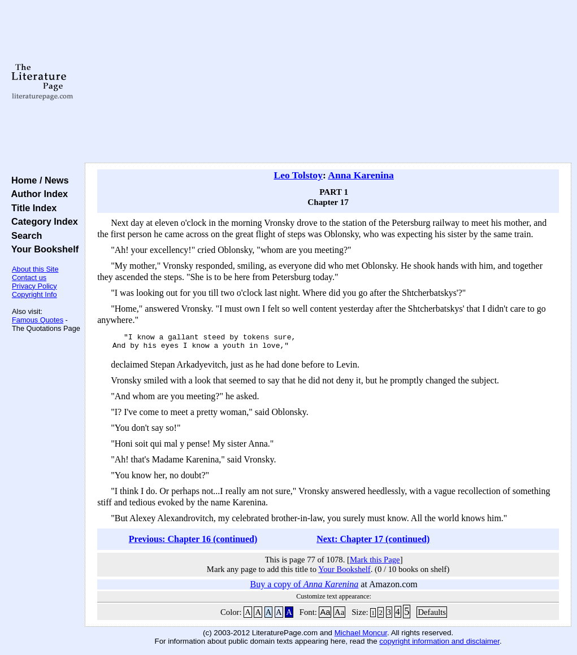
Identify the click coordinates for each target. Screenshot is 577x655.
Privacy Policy (34, 286)
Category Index (42, 221)
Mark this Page (375, 562)
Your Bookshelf (42, 249)
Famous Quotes (37, 320)
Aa (325, 615)
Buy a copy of (304, 587)
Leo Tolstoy (298, 175)
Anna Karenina (361, 175)
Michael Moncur (361, 636)
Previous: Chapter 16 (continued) (193, 542)
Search (24, 235)
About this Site (35, 269)
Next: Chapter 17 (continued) (373, 542)
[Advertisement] (328, 82)
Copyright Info (34, 294)
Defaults (432, 615)
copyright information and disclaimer (439, 644)
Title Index (31, 208)
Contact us (29, 277)
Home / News (37, 180)
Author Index (37, 194)
